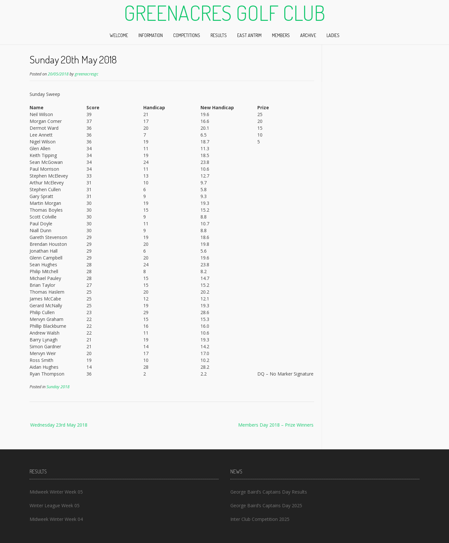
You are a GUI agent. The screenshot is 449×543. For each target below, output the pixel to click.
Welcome (119, 35)
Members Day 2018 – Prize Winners (276, 425)
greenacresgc (86, 74)
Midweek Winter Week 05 (56, 492)
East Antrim (249, 35)
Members (281, 35)
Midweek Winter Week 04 (56, 519)
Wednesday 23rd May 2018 (58, 425)
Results (219, 35)
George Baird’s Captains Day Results (268, 492)
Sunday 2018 (58, 387)
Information (150, 35)
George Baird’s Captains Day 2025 (266, 505)
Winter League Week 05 (55, 505)
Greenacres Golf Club (224, 12)
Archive (308, 35)
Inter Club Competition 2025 (259, 519)
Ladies (333, 35)
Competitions (186, 35)
